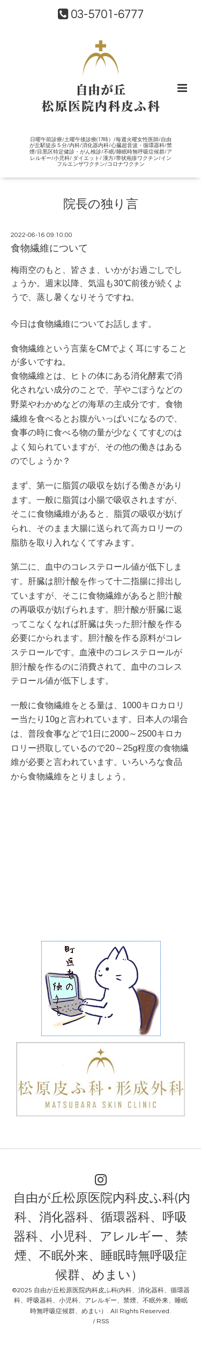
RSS (102, 1321)
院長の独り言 (100, 204)
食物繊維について (49, 248)
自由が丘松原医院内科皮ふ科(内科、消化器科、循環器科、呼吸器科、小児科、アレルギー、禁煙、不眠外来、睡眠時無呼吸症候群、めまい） (101, 1237)
